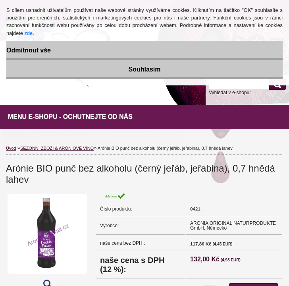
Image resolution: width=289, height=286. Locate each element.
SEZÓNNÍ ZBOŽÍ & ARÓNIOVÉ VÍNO (57, 148)
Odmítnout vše (28, 50)
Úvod (11, 148)
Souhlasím (145, 69)
